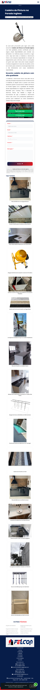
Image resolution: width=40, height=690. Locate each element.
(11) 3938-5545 (21, 671)
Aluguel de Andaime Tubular (12, 629)
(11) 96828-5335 (21, 665)
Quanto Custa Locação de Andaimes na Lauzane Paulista (20, 293)
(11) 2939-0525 (20, 111)
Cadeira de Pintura (24, 633)
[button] (38, 2)
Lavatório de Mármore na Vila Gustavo (20, 520)
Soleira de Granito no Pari (20, 471)
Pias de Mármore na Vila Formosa (20, 500)
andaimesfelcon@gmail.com (20, 674)
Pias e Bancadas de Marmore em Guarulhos (20, 244)
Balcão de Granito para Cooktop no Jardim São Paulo (20, 395)
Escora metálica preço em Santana (20, 586)
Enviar (20, 164)
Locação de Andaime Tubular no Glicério (20, 566)
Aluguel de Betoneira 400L (26, 631)
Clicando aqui (20, 115)
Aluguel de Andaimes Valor (12, 631)
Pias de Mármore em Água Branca (20, 201)
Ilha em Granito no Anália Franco (20, 366)
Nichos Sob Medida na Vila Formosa (20, 615)
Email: (9, 130)
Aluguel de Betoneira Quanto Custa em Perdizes (20, 272)
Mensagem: (10, 149)
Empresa (20, 652)
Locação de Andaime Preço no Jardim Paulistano (20, 337)
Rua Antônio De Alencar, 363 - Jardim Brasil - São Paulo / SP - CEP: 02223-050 (20, 679)
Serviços (20, 655)
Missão (20, 653)
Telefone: (10, 136)
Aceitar (32, 686)
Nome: (9, 123)
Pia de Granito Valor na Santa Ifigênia (20, 538)
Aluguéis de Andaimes (11, 625)
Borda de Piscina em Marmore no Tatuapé (20, 443)
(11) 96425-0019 (21, 673)
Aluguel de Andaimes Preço (26, 629)
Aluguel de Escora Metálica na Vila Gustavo (20, 415)
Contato (20, 656)
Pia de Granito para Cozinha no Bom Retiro (20, 224)
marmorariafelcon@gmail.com (21, 667)
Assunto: (9, 142)
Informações (20, 658)
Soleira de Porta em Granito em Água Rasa (20, 309)
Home (20, 650)
